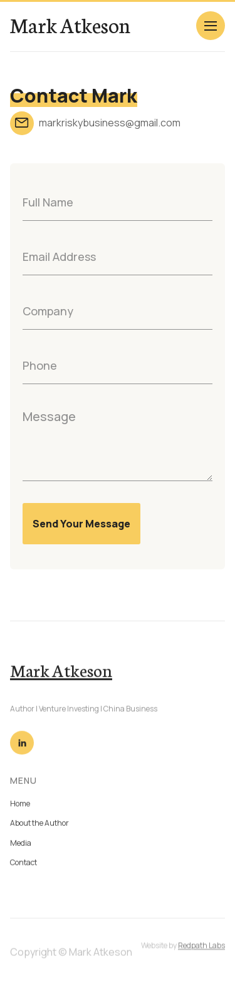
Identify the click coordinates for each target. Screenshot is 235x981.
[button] (210, 25)
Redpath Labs (201, 951)
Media (20, 845)
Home (20, 806)
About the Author (39, 825)
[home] (70, 25)
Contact (23, 865)
